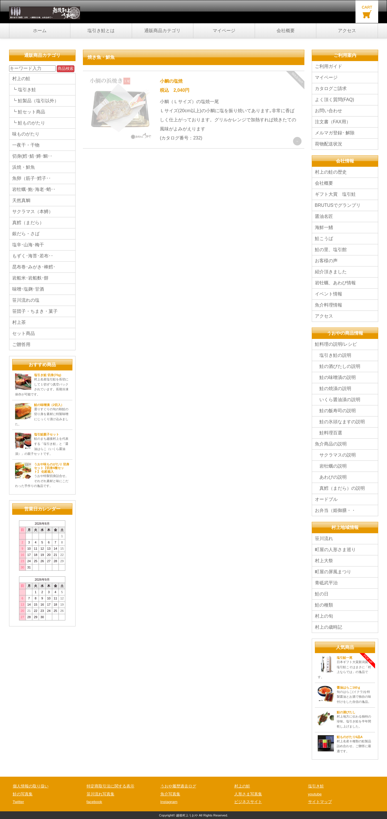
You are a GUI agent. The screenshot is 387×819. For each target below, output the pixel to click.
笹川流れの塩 (25, 300)
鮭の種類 (324, 605)
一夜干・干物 (25, 145)
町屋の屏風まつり (333, 571)
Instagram (168, 802)
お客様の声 (326, 260)
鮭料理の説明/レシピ (336, 344)
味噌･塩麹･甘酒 (28, 289)
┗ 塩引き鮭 (24, 89)
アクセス (347, 30)
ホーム (40, 30)
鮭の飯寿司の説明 (335, 410)
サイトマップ (320, 802)
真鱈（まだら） (28, 222)
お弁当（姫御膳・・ (335, 510)
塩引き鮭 (316, 786)
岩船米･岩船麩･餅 (30, 278)
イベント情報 (331, 293)
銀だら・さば (25, 233)
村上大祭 (324, 560)
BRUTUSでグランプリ (338, 205)
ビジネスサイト (248, 802)
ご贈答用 (21, 344)
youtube (315, 794)
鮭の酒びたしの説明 (337, 366)
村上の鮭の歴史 (331, 172)
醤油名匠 (324, 216)
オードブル (326, 499)
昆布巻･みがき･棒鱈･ (33, 266)
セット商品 (23, 333)
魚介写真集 (170, 794)
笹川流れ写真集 (100, 794)
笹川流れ (324, 538)
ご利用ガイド (328, 66)
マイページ (224, 30)
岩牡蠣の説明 (331, 466)
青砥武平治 (326, 582)
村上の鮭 (21, 78)
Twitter (18, 802)
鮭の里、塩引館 (331, 249)
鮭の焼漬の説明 (333, 388)
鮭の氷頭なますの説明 (340, 421)
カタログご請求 (331, 88)
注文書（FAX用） (333, 121)
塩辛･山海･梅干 (28, 244)
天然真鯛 (21, 200)
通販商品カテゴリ (162, 30)
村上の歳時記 (328, 627)
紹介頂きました (331, 271)
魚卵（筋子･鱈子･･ (31, 178)
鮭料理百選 (328, 432)
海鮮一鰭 (324, 227)
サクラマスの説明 (335, 455)
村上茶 (19, 322)
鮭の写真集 (23, 794)
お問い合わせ (328, 110)
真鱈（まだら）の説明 (340, 488)
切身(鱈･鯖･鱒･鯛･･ (32, 156)
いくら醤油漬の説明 (337, 399)
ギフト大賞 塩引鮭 (335, 194)
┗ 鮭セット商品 (28, 111)
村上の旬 (324, 616)
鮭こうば (324, 238)
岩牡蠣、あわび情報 (335, 282)
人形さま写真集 (248, 794)
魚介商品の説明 (331, 443)
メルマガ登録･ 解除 (335, 132)
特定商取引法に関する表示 (110, 786)
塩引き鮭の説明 (333, 355)
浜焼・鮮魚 (23, 167)
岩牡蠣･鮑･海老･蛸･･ (33, 189)
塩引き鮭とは (101, 30)
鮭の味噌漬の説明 (335, 377)
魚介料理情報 (328, 305)
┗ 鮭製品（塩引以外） (35, 100)
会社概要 (286, 30)
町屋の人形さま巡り (335, 549)
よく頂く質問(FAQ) (334, 99)
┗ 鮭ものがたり (28, 122)
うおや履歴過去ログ (178, 786)
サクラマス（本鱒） (32, 211)
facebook (94, 802)
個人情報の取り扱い (31, 786)
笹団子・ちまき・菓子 (35, 311)
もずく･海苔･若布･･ (32, 255)
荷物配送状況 (328, 143)
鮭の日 (322, 593)
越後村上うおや (187, 815)
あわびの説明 (331, 477)
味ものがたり (25, 134)
